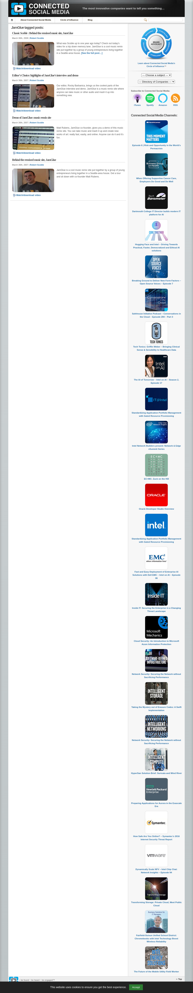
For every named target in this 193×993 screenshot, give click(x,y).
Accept (136, 987)
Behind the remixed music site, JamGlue (34, 159)
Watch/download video (26, 68)
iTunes (137, 105)
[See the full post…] (92, 53)
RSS (175, 105)
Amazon (163, 105)
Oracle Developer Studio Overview (156, 509)
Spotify (150, 105)
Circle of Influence (69, 20)
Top (180, 979)
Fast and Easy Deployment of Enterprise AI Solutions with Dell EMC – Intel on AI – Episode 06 (156, 575)
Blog (90, 20)
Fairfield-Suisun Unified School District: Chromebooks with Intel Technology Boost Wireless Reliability (156, 938)
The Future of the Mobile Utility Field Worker (156, 971)
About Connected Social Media (36, 20)
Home (12, 20)
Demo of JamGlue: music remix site (31, 117)
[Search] (165, 20)
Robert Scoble (37, 38)
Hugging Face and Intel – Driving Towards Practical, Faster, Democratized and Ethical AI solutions (156, 247)
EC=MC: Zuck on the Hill (156, 479)
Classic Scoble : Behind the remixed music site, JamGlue (42, 33)
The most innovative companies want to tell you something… (123, 8)
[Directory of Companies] (156, 75)
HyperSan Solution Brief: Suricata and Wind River (156, 773)
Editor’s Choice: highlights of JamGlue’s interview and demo (45, 75)
